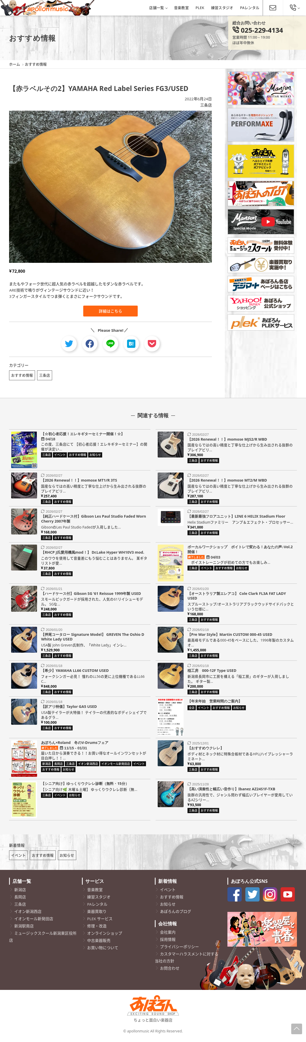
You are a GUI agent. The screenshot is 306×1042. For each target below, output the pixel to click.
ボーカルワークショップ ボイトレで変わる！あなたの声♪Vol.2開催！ (240, 551)
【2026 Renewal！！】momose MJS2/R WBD (227, 440)
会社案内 (168, 935)
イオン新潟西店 (27, 914)
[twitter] (69, 344)
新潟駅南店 (24, 929)
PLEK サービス (100, 921)
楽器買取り (97, 914)
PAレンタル (250, 7)
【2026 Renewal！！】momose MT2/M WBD (227, 481)
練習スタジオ (222, 7)
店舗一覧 (158, 7)
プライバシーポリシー (179, 949)
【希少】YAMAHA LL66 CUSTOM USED (75, 672)
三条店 (206, 105)
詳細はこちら (110, 311)
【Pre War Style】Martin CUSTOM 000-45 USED (229, 635)
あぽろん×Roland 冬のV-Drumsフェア (74, 744)
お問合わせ (169, 971)
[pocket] (152, 344)
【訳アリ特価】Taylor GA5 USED (69, 708)
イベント (18, 858)
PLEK (200, 7)
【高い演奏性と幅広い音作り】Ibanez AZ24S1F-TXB (231, 790)
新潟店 (20, 892)
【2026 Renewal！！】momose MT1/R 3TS (79, 481)
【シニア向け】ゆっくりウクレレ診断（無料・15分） (85, 785)
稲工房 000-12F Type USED (211, 672)
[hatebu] (131, 344)
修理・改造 (97, 929)
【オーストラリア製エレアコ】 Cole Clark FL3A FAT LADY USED (236, 597)
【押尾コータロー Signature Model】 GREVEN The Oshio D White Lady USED (92, 638)
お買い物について (102, 950)
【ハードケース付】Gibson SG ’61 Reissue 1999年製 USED (91, 595)
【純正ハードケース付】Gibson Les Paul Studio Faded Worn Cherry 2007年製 (93, 520)
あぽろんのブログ (175, 914)
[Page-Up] (296, 1029)
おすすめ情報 (22, 375)
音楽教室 (181, 7)
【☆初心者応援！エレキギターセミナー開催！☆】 (82, 435)
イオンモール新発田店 (33, 921)
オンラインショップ (104, 936)
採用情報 (168, 942)
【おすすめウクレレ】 (205, 749)
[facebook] (90, 344)
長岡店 (20, 900)
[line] (110, 344)
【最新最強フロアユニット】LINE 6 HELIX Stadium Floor (236, 517)
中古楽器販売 (98, 943)
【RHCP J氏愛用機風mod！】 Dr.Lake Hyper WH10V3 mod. (92, 553)
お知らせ (67, 858)
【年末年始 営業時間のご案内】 (214, 702)
